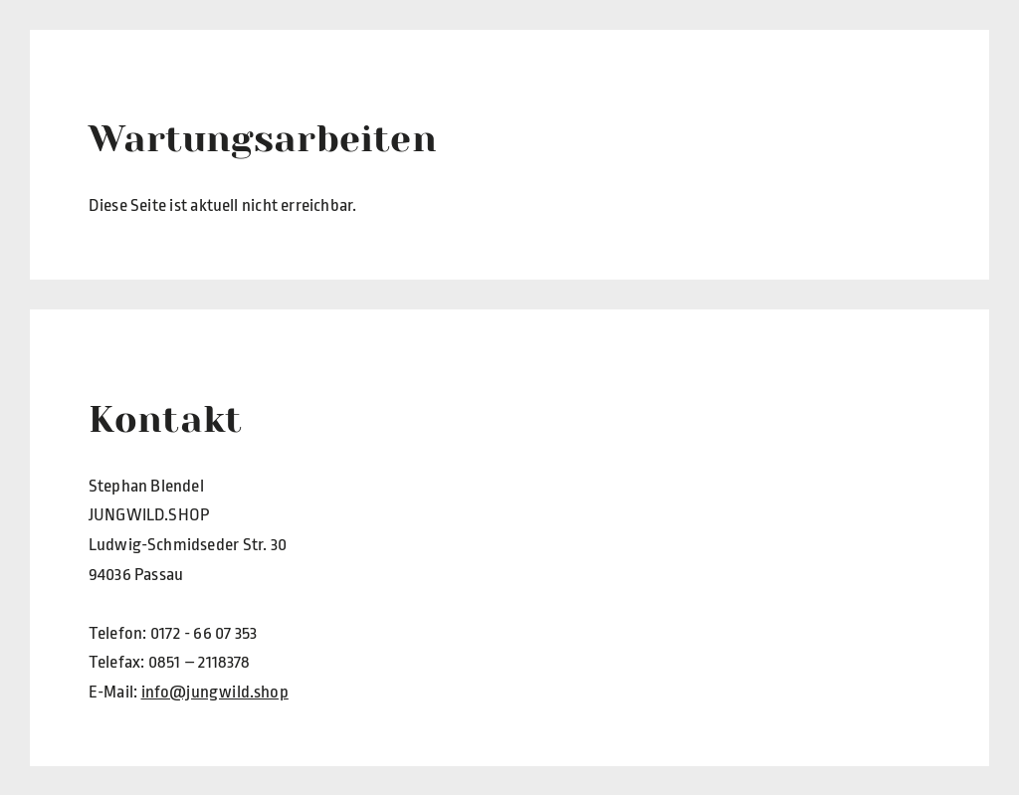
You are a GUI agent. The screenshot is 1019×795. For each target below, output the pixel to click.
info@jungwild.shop (215, 691)
